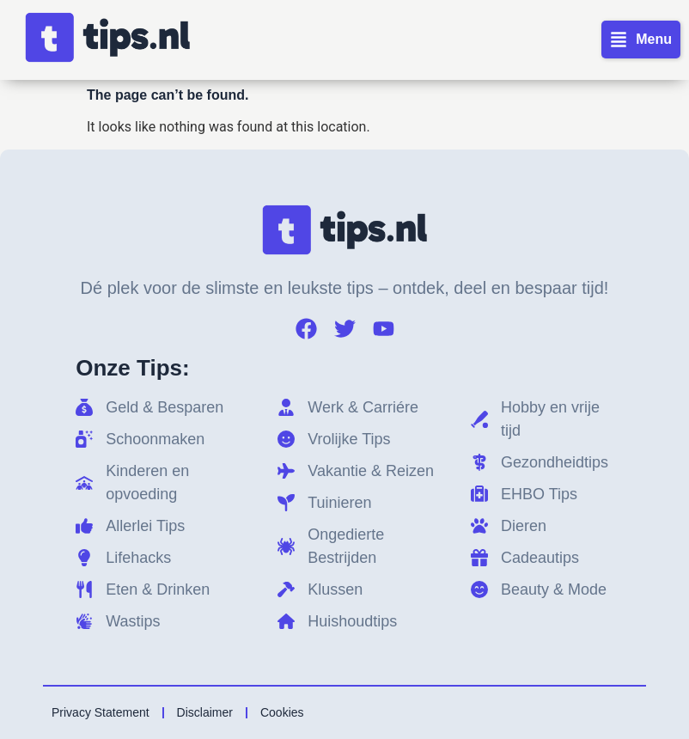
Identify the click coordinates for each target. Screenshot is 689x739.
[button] (640, 39)
